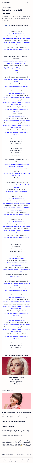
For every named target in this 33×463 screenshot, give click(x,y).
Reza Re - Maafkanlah (8, 426)
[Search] (30, 2)
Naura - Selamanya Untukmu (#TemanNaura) (16, 412)
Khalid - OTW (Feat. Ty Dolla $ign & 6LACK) (15, 431)
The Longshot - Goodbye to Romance (13, 421)
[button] (27, 2)
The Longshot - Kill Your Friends (12, 436)
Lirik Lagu (7, 2)
